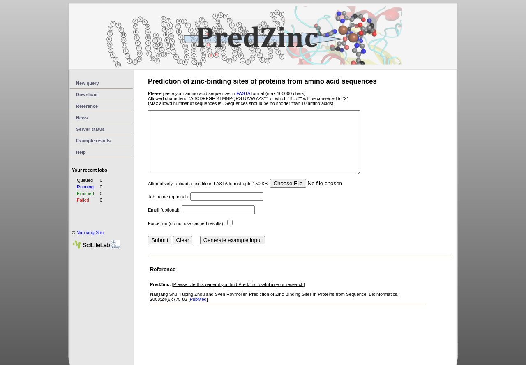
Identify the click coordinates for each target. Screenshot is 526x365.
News (82, 117)
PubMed (198, 311)
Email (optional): (164, 222)
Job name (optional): (168, 209)
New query (87, 83)
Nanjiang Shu (90, 232)
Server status (90, 129)
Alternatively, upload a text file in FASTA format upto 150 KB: (208, 195)
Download (87, 94)
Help (81, 152)
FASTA (243, 93)
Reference (87, 106)
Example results (93, 140)
